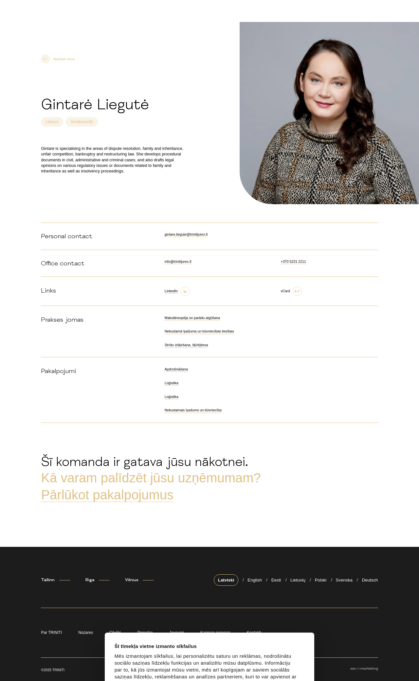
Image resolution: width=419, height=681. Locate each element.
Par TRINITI (51, 632)
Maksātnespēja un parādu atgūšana (192, 318)
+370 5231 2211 (293, 261)
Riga (90, 579)
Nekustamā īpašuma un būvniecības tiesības (199, 331)
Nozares (85, 632)
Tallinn (48, 579)
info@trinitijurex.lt (178, 261)
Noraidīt (253, 666)
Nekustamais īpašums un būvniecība (193, 410)
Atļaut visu (139, 666)
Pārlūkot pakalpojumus (107, 495)
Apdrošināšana (176, 369)
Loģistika (171, 383)
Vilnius (131, 579)
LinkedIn (171, 291)
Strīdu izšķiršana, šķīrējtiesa (186, 345)
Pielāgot (197, 666)
